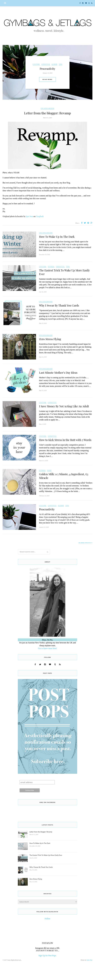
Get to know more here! (47, 648)
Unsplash (40, 216)
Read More (47, 79)
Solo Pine (89, 960)
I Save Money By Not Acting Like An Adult (64, 406)
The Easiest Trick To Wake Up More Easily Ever (45, 855)
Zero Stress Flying (50, 339)
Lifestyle (45, 64)
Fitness (51, 266)
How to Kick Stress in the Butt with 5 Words (65, 440)
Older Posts (85, 543)
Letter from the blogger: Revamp (47, 113)
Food (49, 470)
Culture (36, 64)
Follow (47, 919)
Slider (54, 64)
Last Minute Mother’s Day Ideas (58, 372)
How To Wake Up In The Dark (57, 236)
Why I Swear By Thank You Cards (59, 305)
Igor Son (29, 216)
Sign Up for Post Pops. (47, 956)
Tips (60, 64)
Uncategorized (47, 108)
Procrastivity (47, 68)
